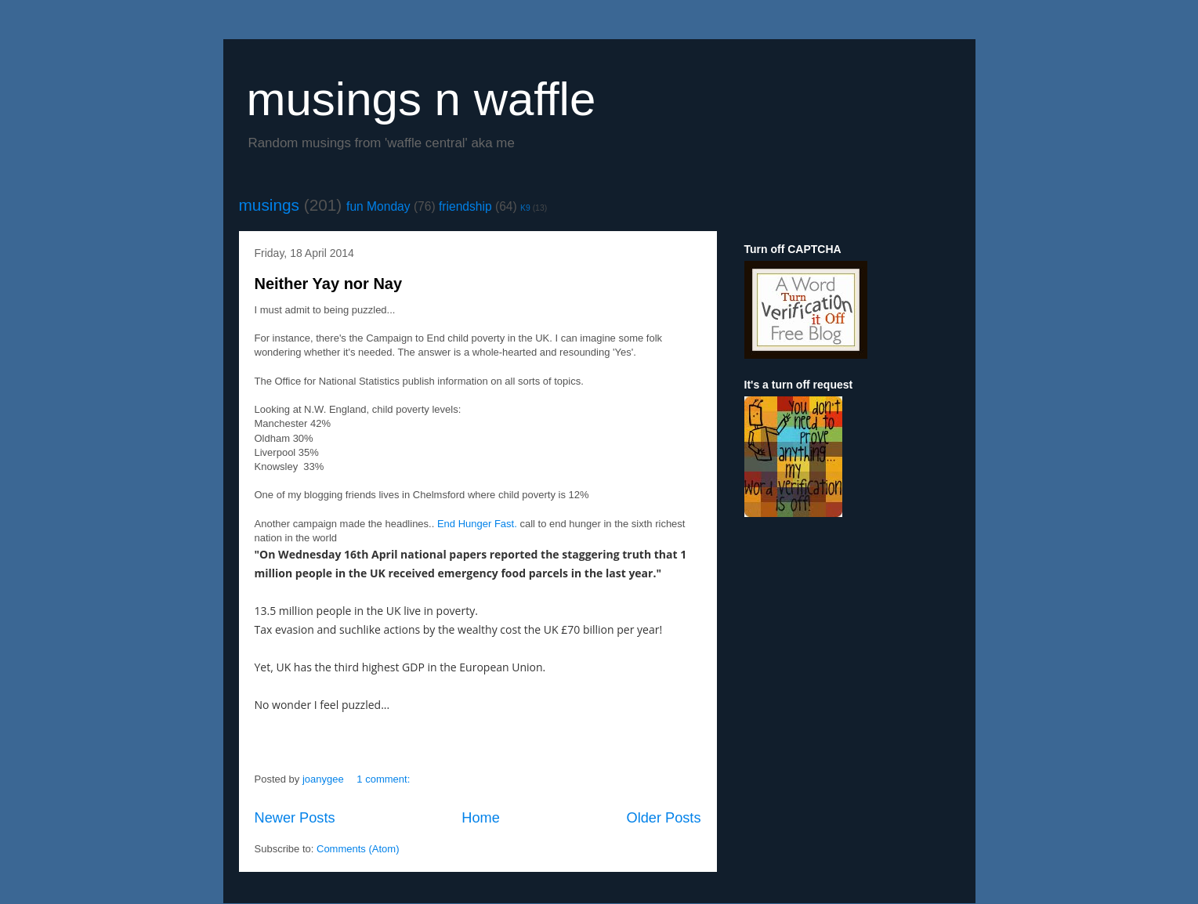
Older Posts (663, 818)
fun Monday (378, 206)
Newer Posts (295, 818)
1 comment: (385, 779)
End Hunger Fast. (477, 524)
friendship (465, 206)
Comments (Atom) (358, 849)
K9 (525, 208)
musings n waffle (421, 99)
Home (480, 818)
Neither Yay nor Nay (329, 283)
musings (269, 205)
